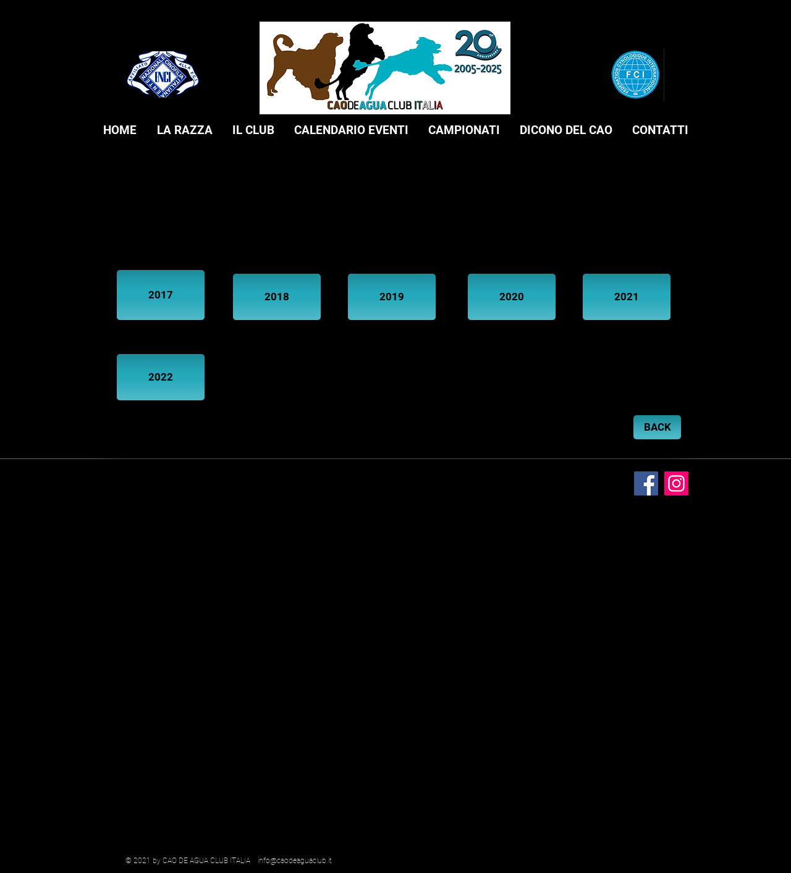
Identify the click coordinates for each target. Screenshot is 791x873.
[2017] (161, 295)
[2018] (277, 297)
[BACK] (657, 427)
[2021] (626, 297)
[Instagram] (676, 483)
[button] (184, 130)
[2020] (512, 297)
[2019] (392, 297)
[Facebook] (646, 483)
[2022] (161, 377)
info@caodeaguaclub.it (295, 860)
